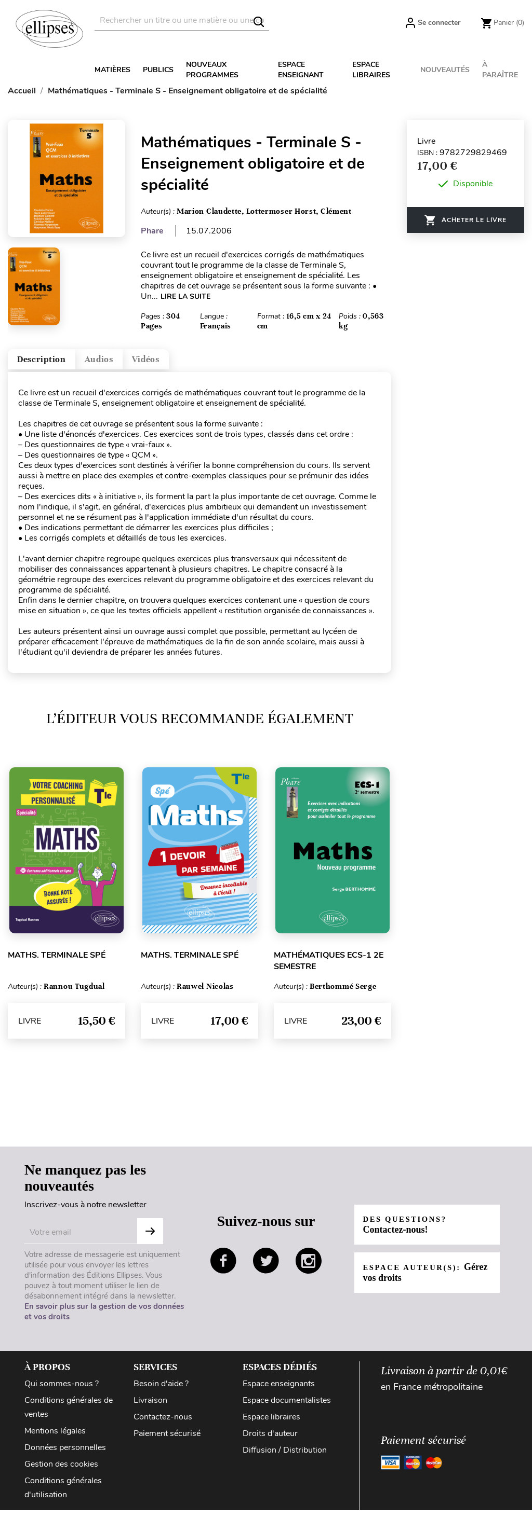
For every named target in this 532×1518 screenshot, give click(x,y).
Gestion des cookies (61, 1472)
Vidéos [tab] (196, 363)
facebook (223, 1268)
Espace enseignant (301, 70)
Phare (152, 231)
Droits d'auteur (270, 1441)
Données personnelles (65, 1455)
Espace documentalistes (287, 1408)
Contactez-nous (163, 1424)
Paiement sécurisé (167, 1441)
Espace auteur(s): (417, 1280)
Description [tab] (54, 363)
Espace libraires (371, 70)
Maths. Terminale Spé (56, 963)
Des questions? (410, 1232)
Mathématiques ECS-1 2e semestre (328, 968)
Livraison (150, 1408)
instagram (309, 1268)
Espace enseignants (279, 1391)
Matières (112, 70)
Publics (158, 70)
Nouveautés (445, 70)
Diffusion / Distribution (285, 1458)
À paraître (500, 70)
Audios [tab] (132, 363)
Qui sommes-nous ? (61, 1391)
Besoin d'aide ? (161, 1391)
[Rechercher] (182, 20)
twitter (266, 1268)
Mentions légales (55, 1438)
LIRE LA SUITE (185, 296)
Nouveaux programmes (212, 70)
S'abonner (150, 1239)
